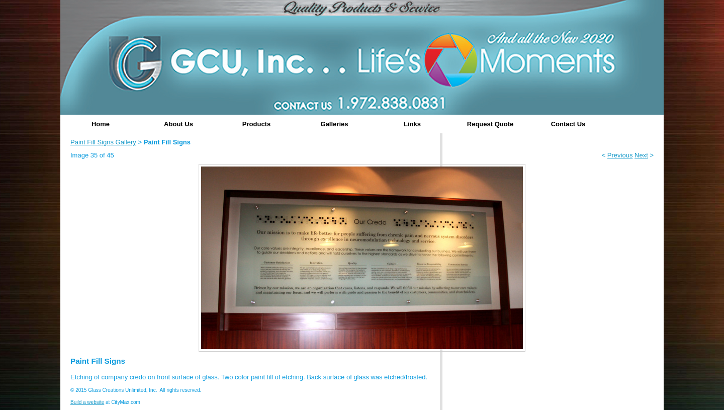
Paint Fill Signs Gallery (103, 142)
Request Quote (490, 124)
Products (256, 124)
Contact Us (568, 124)
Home (101, 124)
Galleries (334, 124)
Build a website (87, 402)
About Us (178, 124)
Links (412, 124)
